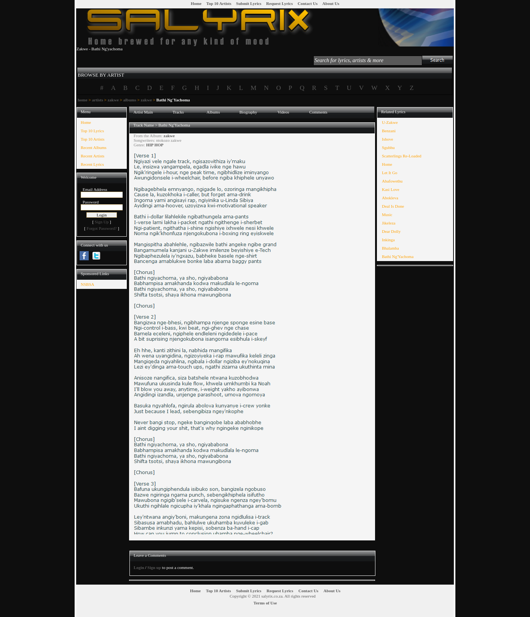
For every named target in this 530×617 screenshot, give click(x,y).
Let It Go (389, 172)
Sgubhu (388, 147)
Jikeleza (388, 223)
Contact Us (308, 3)
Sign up (154, 567)
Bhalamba (390, 248)
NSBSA (87, 284)
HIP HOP (155, 145)
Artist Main (143, 112)
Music (387, 214)
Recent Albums (94, 147)
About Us (330, 3)
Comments (318, 112)
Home (196, 3)
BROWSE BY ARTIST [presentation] (101, 75)
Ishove (387, 139)
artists (97, 100)
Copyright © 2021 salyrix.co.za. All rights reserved (273, 596)
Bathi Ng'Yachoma (174, 125)
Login (139, 567)
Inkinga (388, 239)
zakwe (112, 100)
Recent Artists (92, 156)
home (83, 100)
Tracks (178, 112)
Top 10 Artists (218, 3)
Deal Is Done (393, 206)
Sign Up (102, 222)
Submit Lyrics (248, 3)
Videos (283, 112)
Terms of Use (265, 603)
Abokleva (390, 198)
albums (129, 100)
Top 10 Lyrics (92, 130)
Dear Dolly (391, 231)
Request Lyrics (279, 3)
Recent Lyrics (92, 164)
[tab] (101, 71)
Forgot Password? (102, 228)
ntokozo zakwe (168, 140)
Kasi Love (390, 189)
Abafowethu (392, 181)
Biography (248, 112)
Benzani (389, 130)
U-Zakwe (390, 122)
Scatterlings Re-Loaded (401, 156)
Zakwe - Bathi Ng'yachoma (100, 48)
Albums (213, 112)
